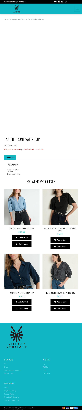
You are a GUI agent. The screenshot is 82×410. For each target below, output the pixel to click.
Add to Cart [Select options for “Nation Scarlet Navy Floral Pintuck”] (61, 302)
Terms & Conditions (11, 400)
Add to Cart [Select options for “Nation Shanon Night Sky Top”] (23, 302)
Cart (44, 370)
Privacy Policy (9, 394)
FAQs (6, 388)
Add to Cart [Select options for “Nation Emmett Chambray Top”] (23, 238)
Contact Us (8, 373)
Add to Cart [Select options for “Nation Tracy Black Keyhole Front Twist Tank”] (61, 240)
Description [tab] (10, 158)
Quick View (23, 244)
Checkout (46, 373)
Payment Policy (10, 391)
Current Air (25, 19)
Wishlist (45, 367)
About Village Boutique (12, 370)
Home (6, 19)
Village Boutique (20, 408)
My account (47, 364)
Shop (6, 367)
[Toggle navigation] (77, 9)
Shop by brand (15, 19)
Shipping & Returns (11, 397)
